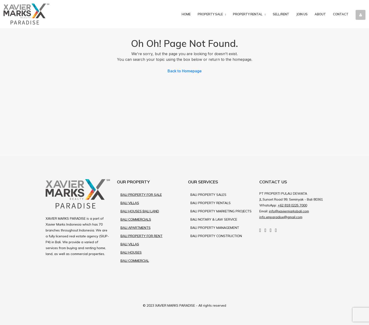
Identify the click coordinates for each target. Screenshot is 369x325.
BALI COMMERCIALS (135, 219)
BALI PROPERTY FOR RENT (141, 236)
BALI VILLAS (129, 203)
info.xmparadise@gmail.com (280, 217)
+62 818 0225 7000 (292, 205)
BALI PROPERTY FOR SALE (141, 195)
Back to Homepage (185, 71)
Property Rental (247, 14)
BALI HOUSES (131, 252)
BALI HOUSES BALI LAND (139, 211)
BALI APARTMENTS (135, 228)
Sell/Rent (281, 14)
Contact (341, 14)
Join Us (302, 14)
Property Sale (210, 14)
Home (186, 14)
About (320, 14)
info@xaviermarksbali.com (289, 211)
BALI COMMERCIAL (134, 261)
